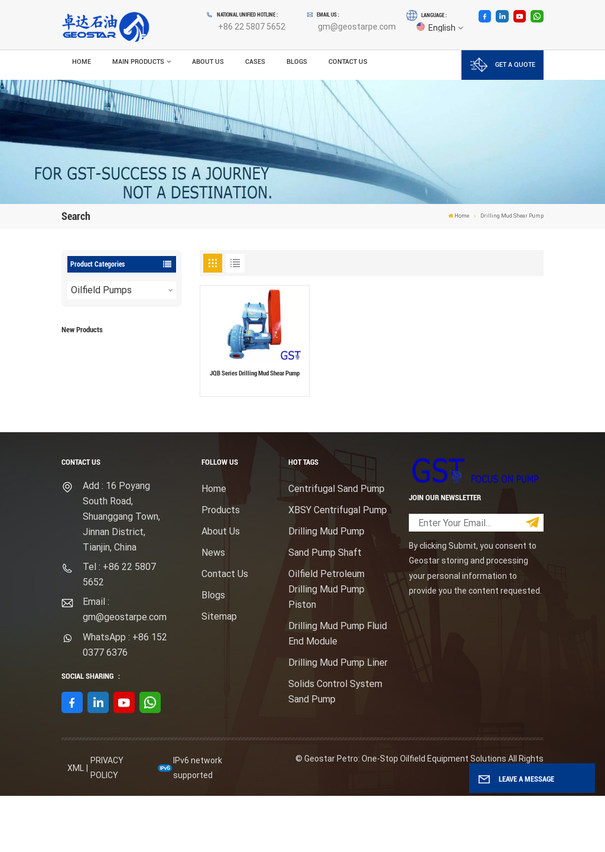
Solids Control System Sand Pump (335, 747)
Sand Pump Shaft (325, 608)
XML (75, 824)
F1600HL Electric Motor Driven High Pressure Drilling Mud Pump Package (138, 360)
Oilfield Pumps (101, 290)
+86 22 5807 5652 (251, 26)
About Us (208, 61)
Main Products (138, 61)
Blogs (297, 61)
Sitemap (219, 672)
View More (131, 378)
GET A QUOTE (502, 64)
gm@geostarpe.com (357, 26)
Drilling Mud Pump (326, 587)
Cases (255, 61)
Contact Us (347, 61)
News (213, 608)
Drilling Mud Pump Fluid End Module (337, 689)
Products (220, 566)
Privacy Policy (106, 824)
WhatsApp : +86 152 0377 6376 (125, 701)
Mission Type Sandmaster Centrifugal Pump (132, 420)
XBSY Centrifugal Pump (337, 566)
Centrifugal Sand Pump (336, 544)
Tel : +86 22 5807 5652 (119, 630)
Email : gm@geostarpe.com (125, 666)
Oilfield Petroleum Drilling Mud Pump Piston (326, 645)
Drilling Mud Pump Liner (338, 718)
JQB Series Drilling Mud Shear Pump (255, 373)
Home (81, 61)
